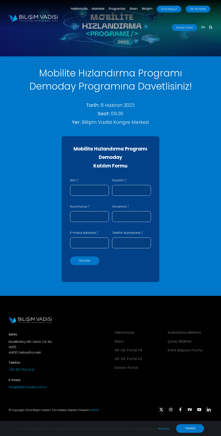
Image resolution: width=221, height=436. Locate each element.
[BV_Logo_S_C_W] (33, 16)
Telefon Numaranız (127, 233)
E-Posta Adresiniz (84, 233)
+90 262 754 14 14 (21, 370)
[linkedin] (208, 409)
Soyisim (119, 180)
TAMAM (190, 428)
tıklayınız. (164, 429)
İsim (74, 180)
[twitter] (161, 409)
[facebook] (180, 409)
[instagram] (170, 409)
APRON (94, 410)
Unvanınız (120, 206)
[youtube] (199, 409)
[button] (210, 27)
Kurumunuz (80, 206)
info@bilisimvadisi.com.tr (28, 387)
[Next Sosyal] (189, 409)
